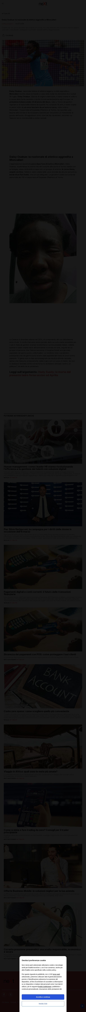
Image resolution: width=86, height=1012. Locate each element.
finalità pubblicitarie (44, 986)
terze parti (56, 974)
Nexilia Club (43, 1004)
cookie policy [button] (51, 970)
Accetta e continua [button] (43, 997)
